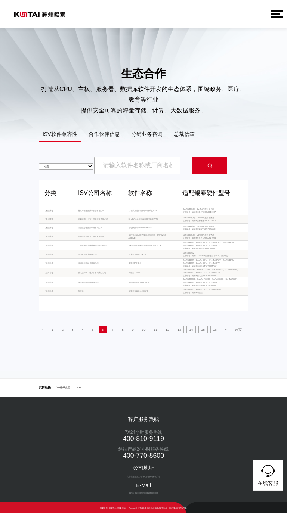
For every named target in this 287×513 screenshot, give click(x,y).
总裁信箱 (184, 134)
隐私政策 (104, 506)
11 (134, 328)
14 (159, 328)
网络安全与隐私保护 (117, 506)
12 (143, 328)
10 (125, 328)
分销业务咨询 (147, 134)
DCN (78, 385)
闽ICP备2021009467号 (178, 506)
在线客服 (268, 474)
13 (151, 328)
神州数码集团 (63, 385)
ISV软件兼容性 (60, 134)
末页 (195, 328)
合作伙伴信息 (104, 134)
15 (168, 328)
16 (177, 328)
